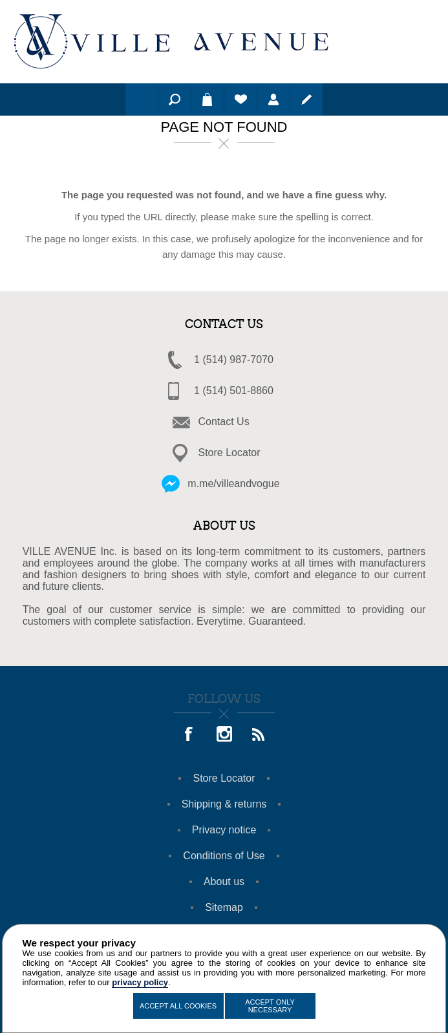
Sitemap (224, 907)
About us (224, 881)
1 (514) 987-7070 (233, 359)
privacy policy (140, 982)
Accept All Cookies (178, 1006)
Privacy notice (224, 829)
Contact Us (224, 421)
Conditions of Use (223, 855)
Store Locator (229, 452)
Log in (273, 99)
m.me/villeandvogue (233, 483)
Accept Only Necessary (270, 1006)
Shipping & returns (224, 803)
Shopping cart (207, 99)
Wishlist (240, 99)
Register (306, 99)
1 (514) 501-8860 (233, 390)
